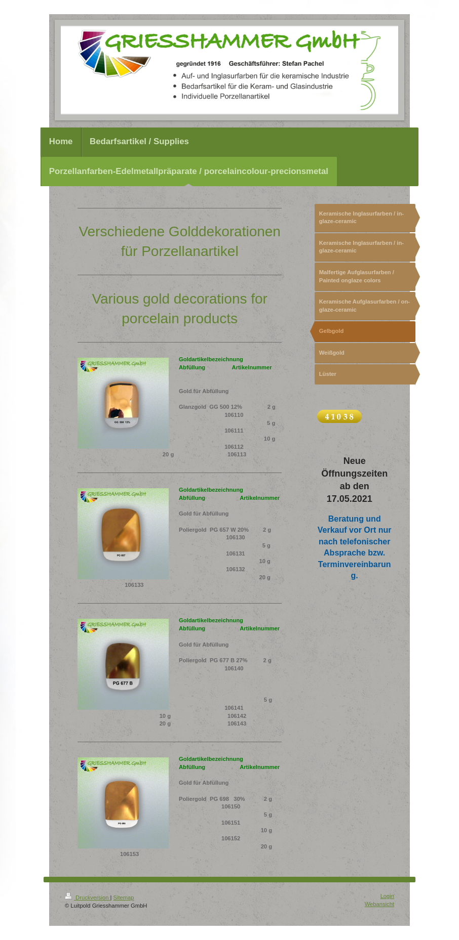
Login (387, 896)
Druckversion (87, 897)
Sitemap (123, 897)
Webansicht (379, 904)
